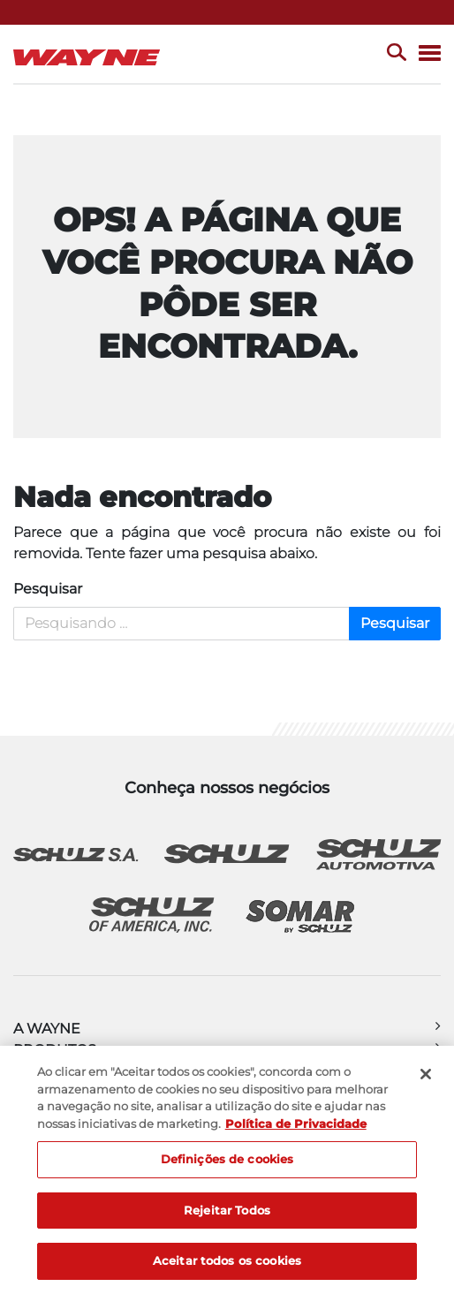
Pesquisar (47, 588)
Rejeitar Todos (227, 1210)
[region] (227, 1170)
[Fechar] (425, 1074)
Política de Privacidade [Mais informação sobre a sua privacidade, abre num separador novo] (296, 1123)
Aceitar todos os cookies (227, 1260)
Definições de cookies (227, 1159)
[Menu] (430, 54)
